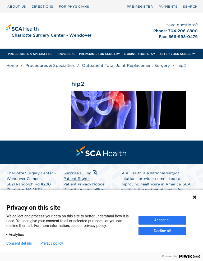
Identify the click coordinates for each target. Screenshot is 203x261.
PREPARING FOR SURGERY (99, 54)
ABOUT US (16, 6)
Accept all (162, 220)
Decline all (162, 231)
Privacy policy (51, 243)
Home (12, 65)
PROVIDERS (66, 54)
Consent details (19, 243)
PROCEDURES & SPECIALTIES (30, 54)
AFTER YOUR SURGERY (177, 54)
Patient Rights (76, 178)
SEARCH (190, 6)
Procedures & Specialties (50, 65)
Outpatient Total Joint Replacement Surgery (126, 65)
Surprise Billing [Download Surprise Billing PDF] (80, 173)
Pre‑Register (140, 6)
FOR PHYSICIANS (74, 6)
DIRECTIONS (42, 6)
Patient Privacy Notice (83, 184)
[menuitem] (16, 6)
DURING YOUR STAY (139, 54)
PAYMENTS (168, 6)
